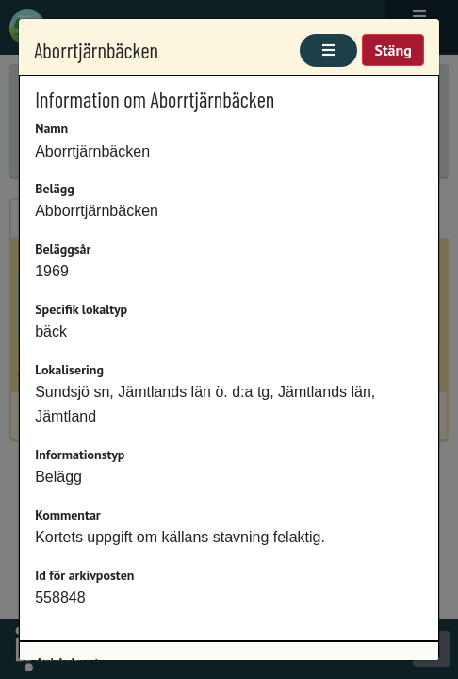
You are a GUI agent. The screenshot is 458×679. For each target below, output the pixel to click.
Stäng (392, 50)
